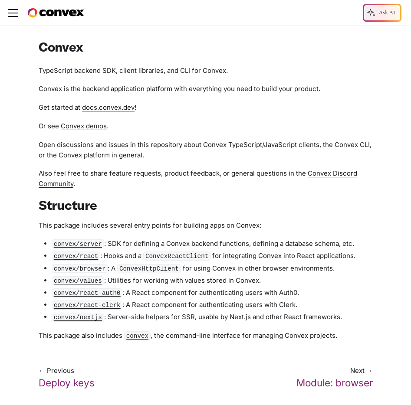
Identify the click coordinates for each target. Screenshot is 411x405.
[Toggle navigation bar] (13, 13)
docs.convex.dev (108, 107)
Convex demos (84, 126)
